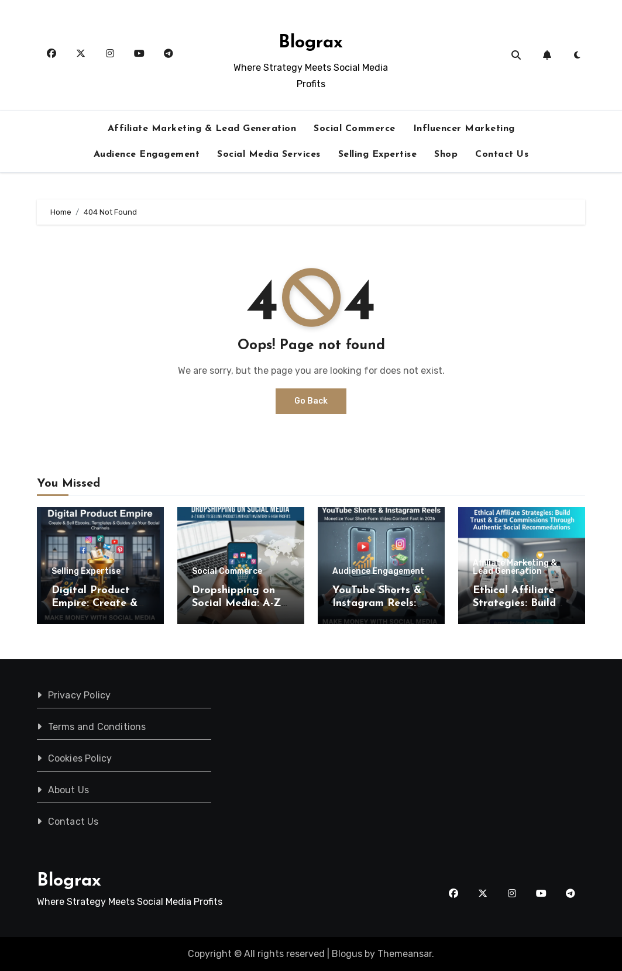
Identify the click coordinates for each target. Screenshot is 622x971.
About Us (68, 790)
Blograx (311, 43)
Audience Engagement (147, 154)
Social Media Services (269, 154)
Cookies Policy (79, 758)
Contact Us (501, 154)
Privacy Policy (79, 695)
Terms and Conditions (96, 726)
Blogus (347, 953)
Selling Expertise (377, 154)
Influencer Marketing (464, 128)
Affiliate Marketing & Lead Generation (202, 128)
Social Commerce (355, 128)
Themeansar (404, 953)
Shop (446, 154)
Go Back (311, 401)
